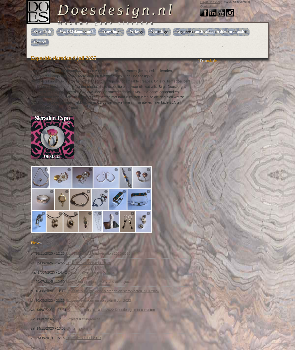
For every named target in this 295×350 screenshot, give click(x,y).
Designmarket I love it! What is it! (93, 272)
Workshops (159, 31)
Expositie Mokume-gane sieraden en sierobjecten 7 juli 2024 (112, 291)
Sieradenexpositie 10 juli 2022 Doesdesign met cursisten (111, 310)
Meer (34, 348)
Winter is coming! (80, 328)
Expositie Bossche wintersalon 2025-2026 (98, 253)
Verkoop (136, 31)
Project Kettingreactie (84, 319)
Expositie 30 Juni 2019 (83, 338)
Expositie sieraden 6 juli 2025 (88, 263)
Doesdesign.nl (116, 9)
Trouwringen (111, 31)
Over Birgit (42, 31)
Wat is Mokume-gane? (76, 31)
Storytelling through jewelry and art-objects (99, 282)
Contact (205, 6)
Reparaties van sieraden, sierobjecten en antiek (212, 31)
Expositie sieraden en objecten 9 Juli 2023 (98, 300)
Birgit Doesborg (211, 2)
